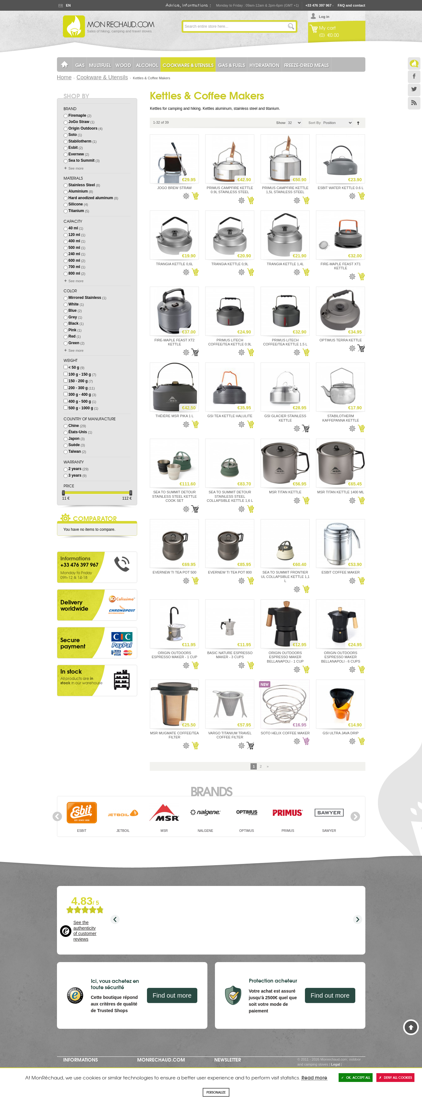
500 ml (74, 247)
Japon (74, 438)
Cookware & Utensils (102, 77)
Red (72, 336)
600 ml (74, 260)
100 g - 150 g (80, 374)
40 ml (73, 228)
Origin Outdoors (83, 128)
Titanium (76, 211)
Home (64, 77)
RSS (414, 103)
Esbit (73, 147)
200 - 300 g (78, 388)
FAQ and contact (351, 5)
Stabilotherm (80, 141)
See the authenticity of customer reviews (84, 931)
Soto (73, 134)
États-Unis (78, 432)
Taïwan (75, 451)
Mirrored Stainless (85, 297)
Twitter (414, 90)
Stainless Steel (82, 185)
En (68, 5)
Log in (324, 17)
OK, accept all (355, 1077)
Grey (73, 317)
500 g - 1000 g (81, 408)
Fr (61, 5)
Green (74, 343)
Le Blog (414, 63)
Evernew (76, 154)
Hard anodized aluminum (91, 198)
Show (280, 123)
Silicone (76, 204)
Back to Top (411, 1027)
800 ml (74, 273)
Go (291, 26)
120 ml (74, 234)
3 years (75, 475)
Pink (72, 330)
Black (74, 323)
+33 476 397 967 (318, 5)
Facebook (414, 76)
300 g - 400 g (80, 394)
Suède (74, 445)
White (74, 304)
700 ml (74, 267)
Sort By (314, 123)
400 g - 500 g (80, 401)
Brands (211, 790)
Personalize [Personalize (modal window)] (216, 1092)
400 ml (74, 241)
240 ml (74, 254)
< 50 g (74, 367)
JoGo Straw (79, 122)
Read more (314, 1077)
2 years (75, 469)
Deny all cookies (395, 1077)
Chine (74, 425)
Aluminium (78, 191)
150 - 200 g (78, 381)
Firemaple (77, 115)
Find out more (172, 995)
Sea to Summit (82, 160)
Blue (73, 310)
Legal (335, 1064)
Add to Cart (195, 196)
